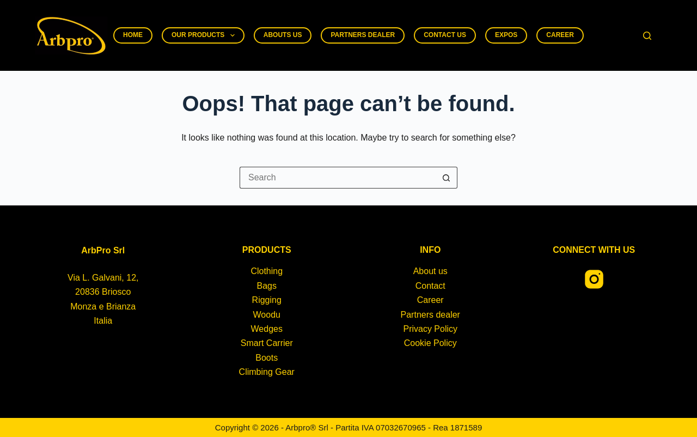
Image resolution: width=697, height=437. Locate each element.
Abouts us (283, 35)
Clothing (266, 271)
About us (430, 271)
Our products (205, 35)
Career (560, 35)
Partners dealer (363, 35)
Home (133, 35)
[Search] (647, 36)
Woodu (266, 314)
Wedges (267, 328)
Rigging (267, 300)
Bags (267, 285)
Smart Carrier (267, 343)
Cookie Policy (430, 343)
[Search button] (446, 178)
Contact (430, 285)
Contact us (445, 35)
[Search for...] (338, 178)
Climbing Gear (267, 372)
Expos (506, 35)
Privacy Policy (430, 328)
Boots (266, 357)
